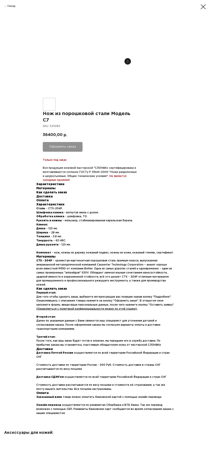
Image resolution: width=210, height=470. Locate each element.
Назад (11, 6)
